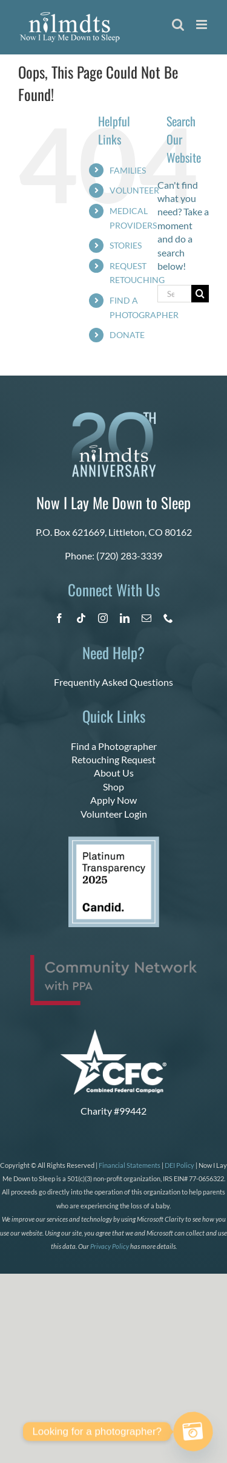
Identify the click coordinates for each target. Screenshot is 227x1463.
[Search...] (174, 293)
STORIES (126, 245)
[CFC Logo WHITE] (113, 1034)
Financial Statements (129, 1165)
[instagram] (103, 618)
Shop (113, 786)
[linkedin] (125, 618)
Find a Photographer (114, 746)
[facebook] (59, 618)
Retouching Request (113, 759)
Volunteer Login (114, 813)
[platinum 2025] (113, 841)
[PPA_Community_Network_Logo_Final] (113, 959)
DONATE (127, 335)
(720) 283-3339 (129, 555)
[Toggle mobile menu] (202, 24)
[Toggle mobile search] (178, 24)
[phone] (168, 618)
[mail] (146, 618)
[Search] (200, 293)
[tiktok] (81, 618)
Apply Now (113, 800)
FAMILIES (128, 170)
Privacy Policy (109, 1246)
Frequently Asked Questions (113, 682)
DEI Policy (179, 1165)
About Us (114, 772)
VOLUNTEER (134, 190)
